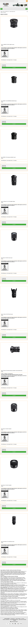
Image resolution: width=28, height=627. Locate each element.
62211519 (7, 619)
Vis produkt (14, 67)
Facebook (12, 621)
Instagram (16, 621)
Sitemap (14, 620)
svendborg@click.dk (15, 619)
